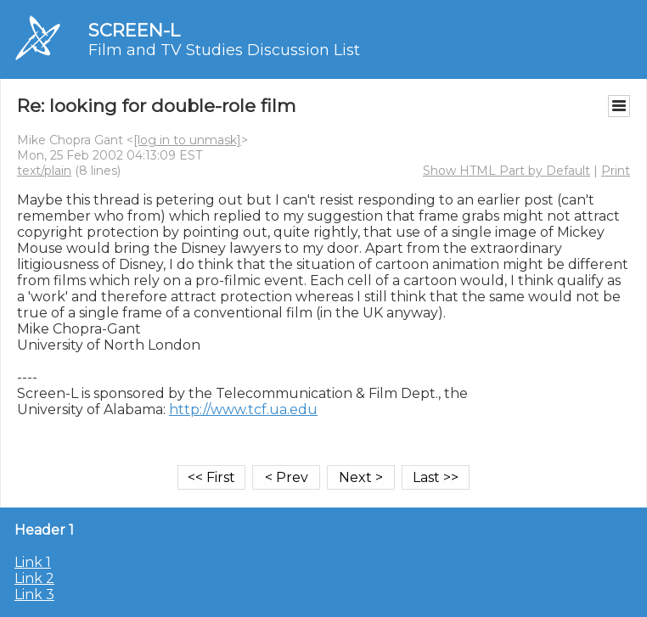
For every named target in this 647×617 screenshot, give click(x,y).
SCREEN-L (134, 30)
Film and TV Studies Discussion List (224, 50)
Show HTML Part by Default (506, 170)
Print (615, 170)
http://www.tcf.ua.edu (243, 409)
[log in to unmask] (187, 140)
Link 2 (34, 578)
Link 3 (34, 594)
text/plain (44, 170)
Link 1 (32, 562)
